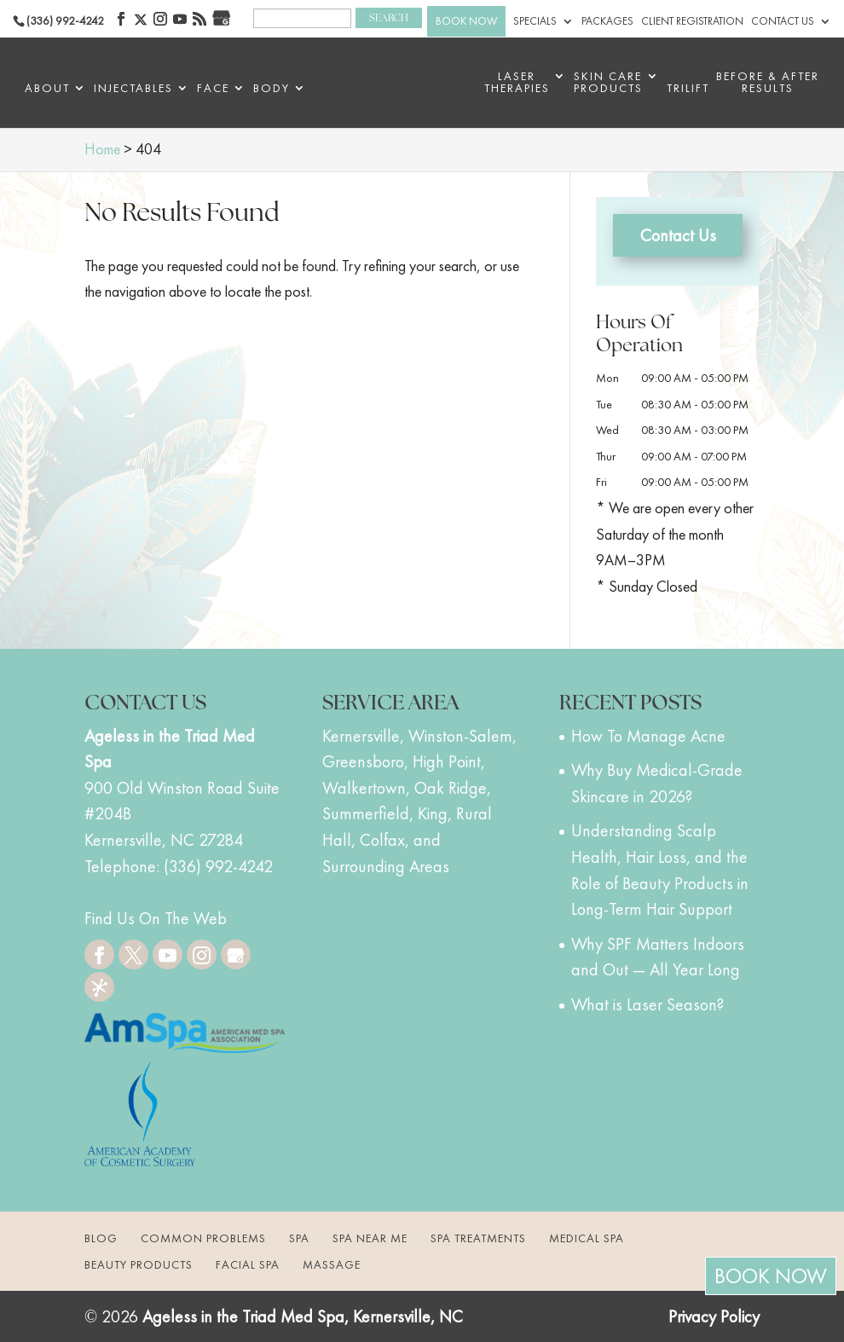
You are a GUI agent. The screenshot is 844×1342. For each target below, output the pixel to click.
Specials (535, 21)
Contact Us (782, 21)
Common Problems (203, 1238)
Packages (607, 21)
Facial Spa (248, 1264)
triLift (688, 88)
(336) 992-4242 (65, 20)
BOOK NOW (466, 21)
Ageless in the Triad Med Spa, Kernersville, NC (302, 1316)
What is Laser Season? (647, 1004)
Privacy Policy (714, 1316)
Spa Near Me (370, 1238)
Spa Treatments (478, 1238)
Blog (101, 1238)
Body (271, 88)
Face (213, 88)
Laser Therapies (517, 82)
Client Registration (692, 21)
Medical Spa (586, 1238)
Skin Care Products (608, 82)
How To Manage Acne (648, 736)
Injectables (133, 88)
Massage (332, 1264)
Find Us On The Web (155, 918)
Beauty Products (138, 1264)
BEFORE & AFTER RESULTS (767, 82)
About (47, 88)
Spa (299, 1238)
